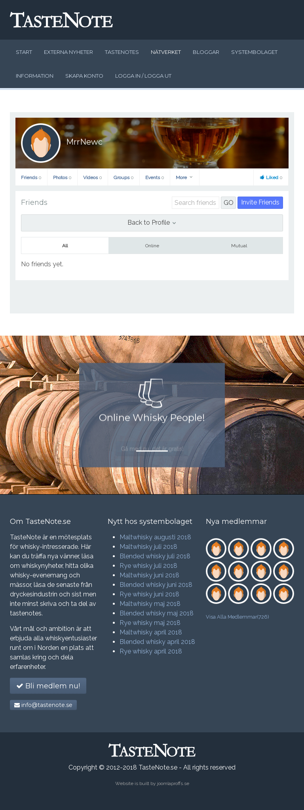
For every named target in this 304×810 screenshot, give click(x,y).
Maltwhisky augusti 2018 (155, 537)
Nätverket (166, 52)
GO (229, 202)
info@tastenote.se (43, 705)
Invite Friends (260, 202)
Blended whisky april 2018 (157, 642)
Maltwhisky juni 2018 (149, 575)
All (65, 245)
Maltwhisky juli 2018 (148, 546)
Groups (124, 177)
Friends (31, 177)
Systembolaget (254, 52)
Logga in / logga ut (143, 76)
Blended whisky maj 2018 (157, 613)
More (185, 177)
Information (34, 76)
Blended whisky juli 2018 (155, 556)
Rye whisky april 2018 (151, 651)
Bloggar (206, 52)
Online (152, 245)
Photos (62, 177)
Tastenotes (122, 52)
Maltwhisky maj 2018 (150, 604)
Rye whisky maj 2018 (150, 623)
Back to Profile (152, 222)
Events (154, 177)
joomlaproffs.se (173, 783)
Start (24, 52)
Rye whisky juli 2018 (148, 565)
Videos (92, 177)
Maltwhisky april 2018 (151, 632)
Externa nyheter (68, 52)
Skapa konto (84, 76)
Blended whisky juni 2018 (156, 584)
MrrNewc (84, 142)
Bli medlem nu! (48, 686)
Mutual (239, 245)
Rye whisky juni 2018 (149, 594)
